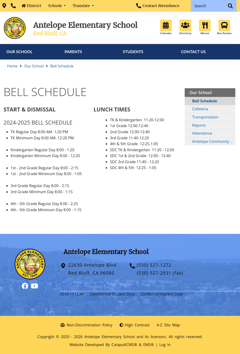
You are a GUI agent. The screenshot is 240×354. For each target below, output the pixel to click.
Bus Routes (224, 27)
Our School (19, 51)
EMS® (148, 344)
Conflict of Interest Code (162, 294)
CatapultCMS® (124, 344)
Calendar (166, 27)
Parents (73, 51)
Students (133, 51)
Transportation (205, 117)
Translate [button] (82, 6)
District (34, 5)
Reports (199, 125)
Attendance (202, 133)
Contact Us (193, 51)
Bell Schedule (61, 66)
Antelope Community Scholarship (213, 141)
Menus (205, 27)
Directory (185, 27)
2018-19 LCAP (72, 294)
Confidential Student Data (112, 294)
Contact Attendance (160, 5)
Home (12, 66)
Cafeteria (200, 108)
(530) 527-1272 (154, 265)
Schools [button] (55, 6)
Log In (165, 344)
